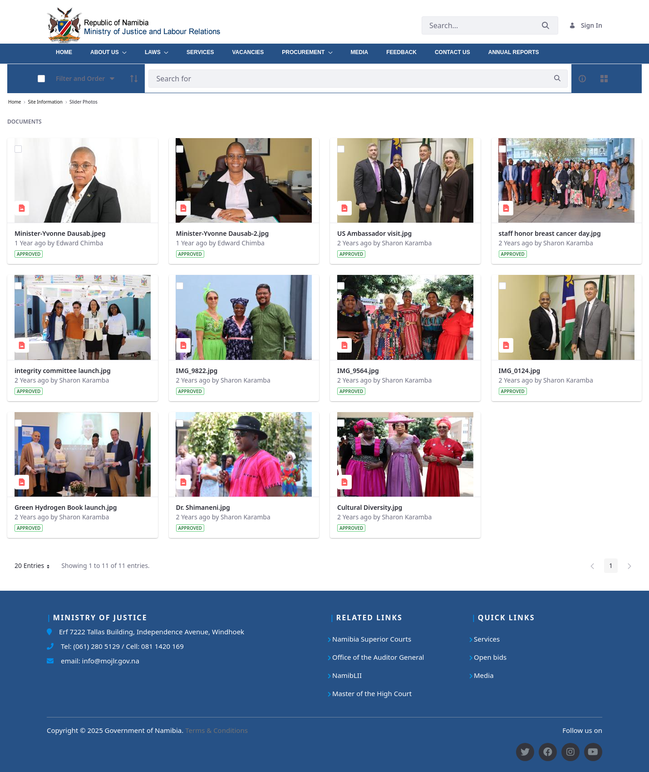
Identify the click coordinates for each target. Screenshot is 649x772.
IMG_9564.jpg (358, 370)
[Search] (347, 79)
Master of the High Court (372, 693)
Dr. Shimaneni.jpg (203, 507)
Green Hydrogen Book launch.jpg (66, 507)
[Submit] (545, 25)
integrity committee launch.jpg (63, 370)
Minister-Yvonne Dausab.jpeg (60, 233)
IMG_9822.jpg (197, 370)
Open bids (490, 657)
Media (484, 675)
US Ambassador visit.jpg (374, 233)
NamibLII (347, 675)
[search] (557, 78)
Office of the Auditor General (378, 657)
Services (487, 638)
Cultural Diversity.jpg (369, 507)
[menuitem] (64, 50)
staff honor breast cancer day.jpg (550, 233)
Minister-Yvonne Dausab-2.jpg (222, 233)
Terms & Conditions (216, 730)
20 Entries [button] (35, 567)
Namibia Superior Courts (371, 638)
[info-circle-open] (582, 78)
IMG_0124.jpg (520, 370)
